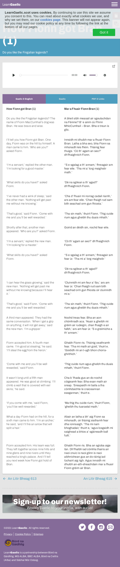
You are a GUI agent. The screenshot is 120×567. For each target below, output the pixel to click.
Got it (104, 32)
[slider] (43, 75)
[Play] (14, 75)
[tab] (24, 99)
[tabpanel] (60, 287)
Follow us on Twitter (82, 523)
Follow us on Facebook (91, 523)
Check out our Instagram (101, 523)
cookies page (50, 19)
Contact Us (110, 523)
